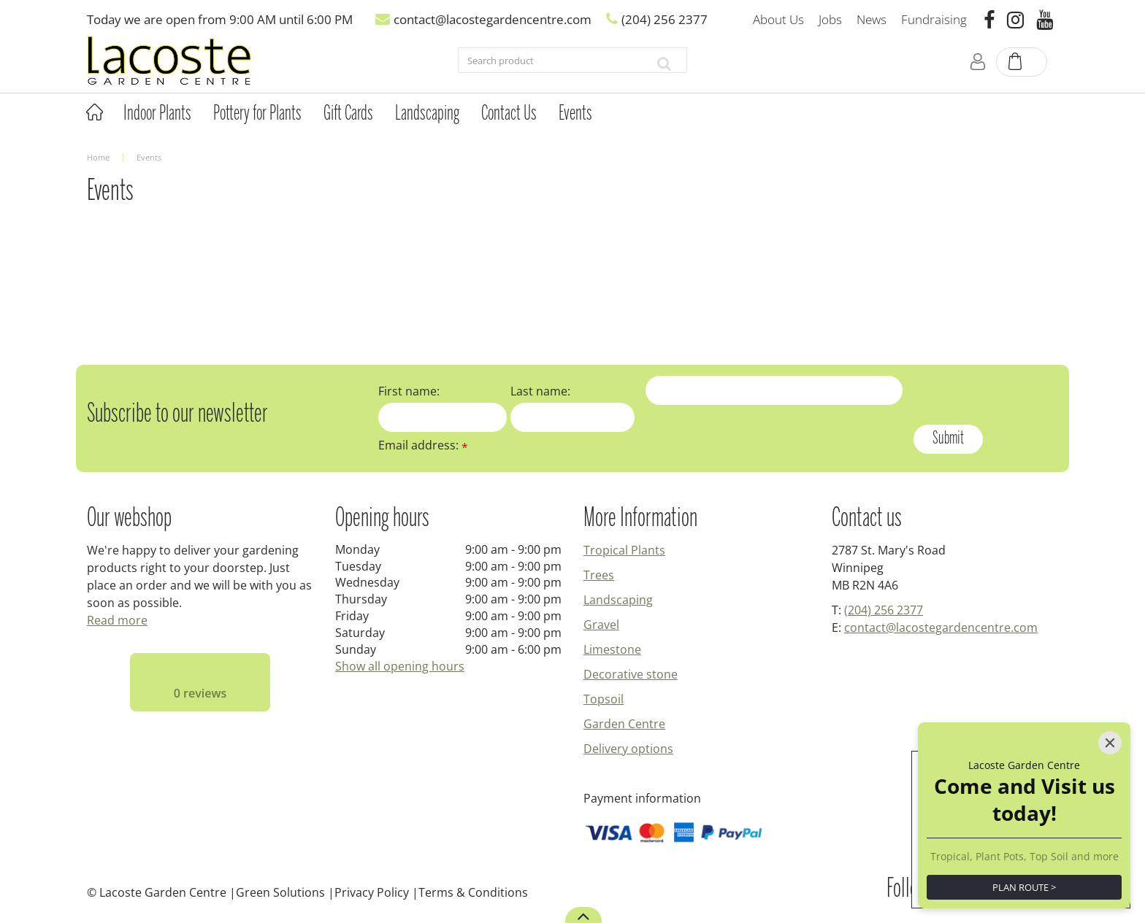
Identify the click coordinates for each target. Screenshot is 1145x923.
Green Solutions (280, 892)
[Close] (1110, 672)
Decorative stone (630, 674)
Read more (117, 620)
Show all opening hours (399, 666)
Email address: (423, 445)
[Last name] (572, 417)
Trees (598, 575)
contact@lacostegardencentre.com (941, 627)
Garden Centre (624, 724)
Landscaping (618, 600)
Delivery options (628, 749)
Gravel (601, 625)
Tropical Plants (624, 550)
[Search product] (550, 64)
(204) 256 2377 (883, 610)
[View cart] (1022, 62)
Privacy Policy (371, 892)
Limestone (612, 649)
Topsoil (603, 699)
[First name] (442, 417)
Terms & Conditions (473, 892)
